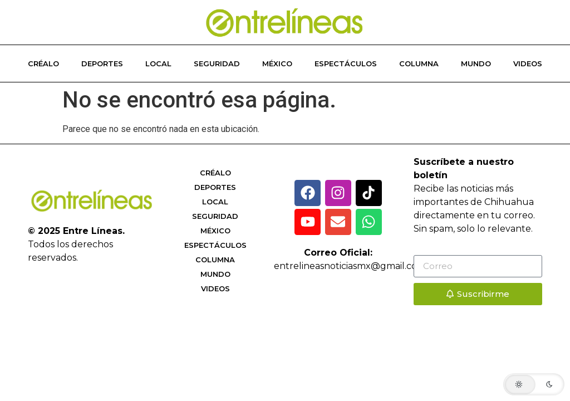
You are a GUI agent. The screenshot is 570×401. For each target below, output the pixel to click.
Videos (527, 63)
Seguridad (217, 63)
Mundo (476, 63)
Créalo (43, 63)
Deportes (102, 63)
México (277, 63)
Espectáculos (346, 63)
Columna (419, 63)
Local (158, 63)
